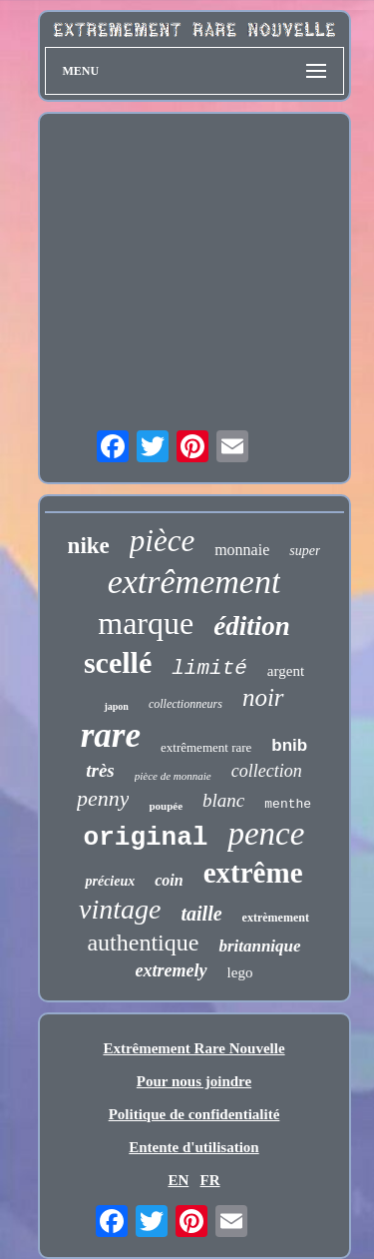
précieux (110, 881)
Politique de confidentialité (194, 1114)
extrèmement (275, 918)
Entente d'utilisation (193, 1147)
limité (209, 668)
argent (285, 671)
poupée (166, 806)
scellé (118, 662)
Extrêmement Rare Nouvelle (193, 1048)
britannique (259, 946)
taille (202, 914)
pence (265, 834)
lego (240, 972)
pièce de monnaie (173, 776)
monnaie (241, 549)
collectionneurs (185, 704)
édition (251, 626)
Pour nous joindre (194, 1081)
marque (145, 623)
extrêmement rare (206, 747)
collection (266, 771)
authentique (142, 942)
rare (111, 735)
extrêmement (194, 581)
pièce (162, 540)
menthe (287, 804)
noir (263, 697)
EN (178, 1180)
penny (103, 798)
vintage (120, 909)
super (304, 550)
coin (169, 880)
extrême (253, 873)
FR (210, 1180)
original (146, 838)
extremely (171, 970)
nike (89, 545)
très (100, 770)
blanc (223, 800)
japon (116, 706)
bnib (289, 745)
